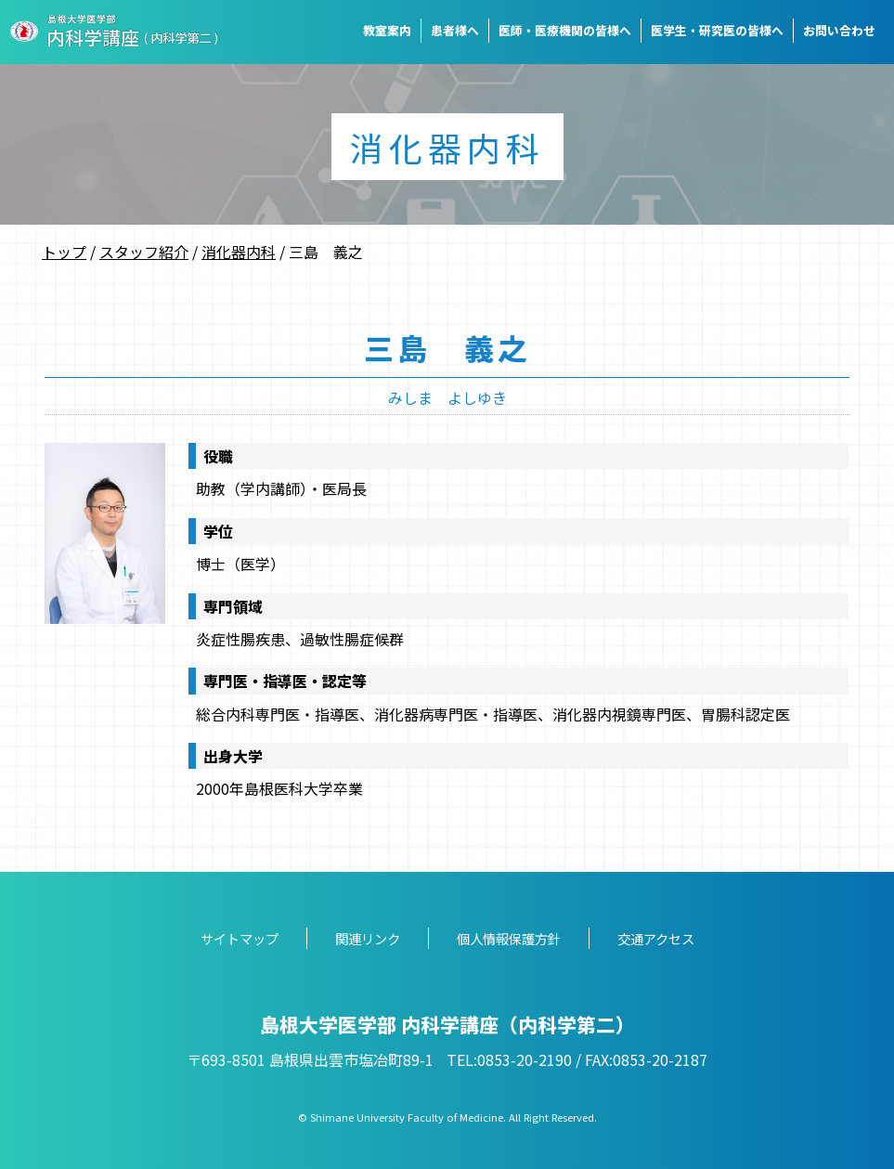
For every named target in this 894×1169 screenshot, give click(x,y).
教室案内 (387, 30)
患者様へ (455, 30)
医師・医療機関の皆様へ (565, 30)
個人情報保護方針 (509, 938)
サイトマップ (240, 938)
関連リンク (367, 938)
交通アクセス (655, 938)
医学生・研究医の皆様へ (717, 30)
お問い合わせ (839, 30)
